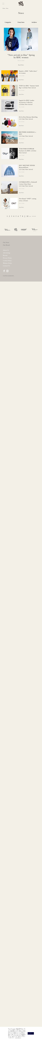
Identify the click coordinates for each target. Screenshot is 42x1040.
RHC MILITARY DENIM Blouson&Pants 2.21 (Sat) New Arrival (27, 167)
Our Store (6, 242)
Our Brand (6, 245)
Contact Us (6, 266)
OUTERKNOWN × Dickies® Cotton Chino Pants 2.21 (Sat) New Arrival (28, 184)
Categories (7, 23)
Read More (21, 65)
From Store (21, 23)
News (7, 8)
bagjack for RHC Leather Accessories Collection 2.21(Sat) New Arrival (26, 102)
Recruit (5, 255)
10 (27, 216)
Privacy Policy (7, 258)
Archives (34, 23)
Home (4, 8)
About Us (6, 250)
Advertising (6, 253)
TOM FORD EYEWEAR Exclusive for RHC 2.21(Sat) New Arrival (27, 151)
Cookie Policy (7, 260)
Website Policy (7, 263)
